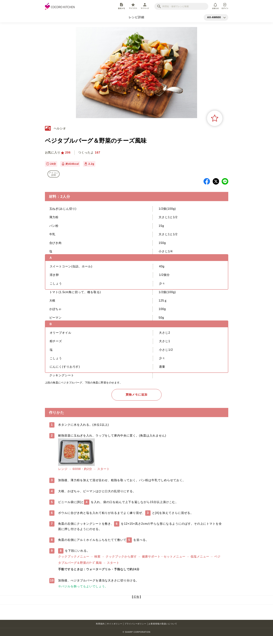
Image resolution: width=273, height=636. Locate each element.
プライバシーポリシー (135, 624)
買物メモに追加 (136, 394)
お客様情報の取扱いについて (163, 624)
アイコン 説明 (53, 173)
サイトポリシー (114, 624)
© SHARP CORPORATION (136, 632)
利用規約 (100, 624)
